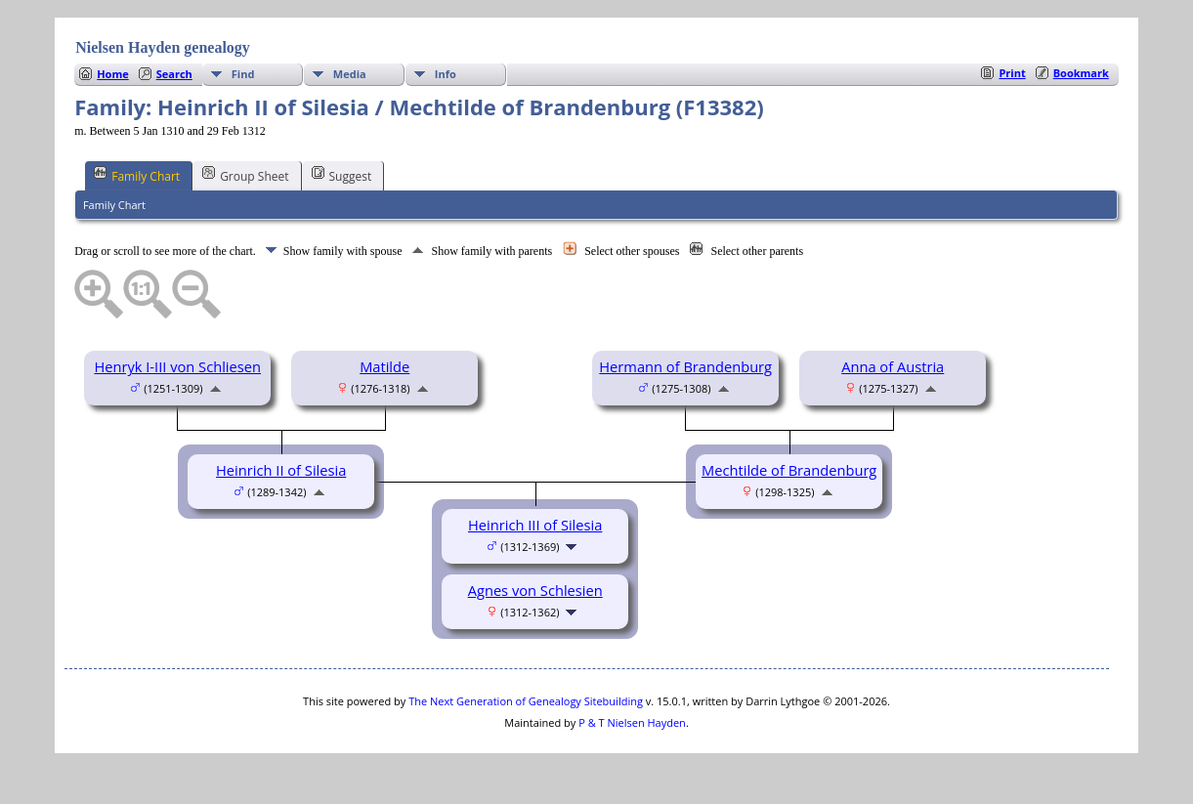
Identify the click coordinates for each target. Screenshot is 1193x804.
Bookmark (1081, 72)
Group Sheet (245, 175)
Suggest (342, 175)
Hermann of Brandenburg (685, 366)
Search (174, 73)
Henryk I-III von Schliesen (177, 366)
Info (445, 73)
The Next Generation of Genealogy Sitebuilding (525, 701)
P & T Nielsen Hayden (632, 722)
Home (113, 73)
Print (1012, 72)
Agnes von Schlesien (535, 590)
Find (243, 73)
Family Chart (137, 175)
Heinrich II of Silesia (281, 470)
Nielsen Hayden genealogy (162, 47)
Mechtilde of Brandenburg (789, 470)
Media (349, 73)
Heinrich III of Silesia (535, 524)
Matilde (384, 366)
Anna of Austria (892, 366)
